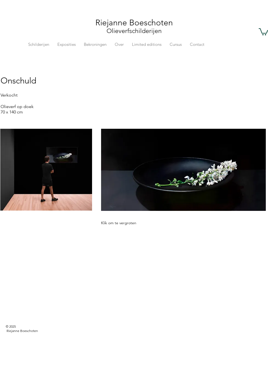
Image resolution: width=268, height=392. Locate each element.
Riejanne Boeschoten (134, 23)
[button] (263, 31)
